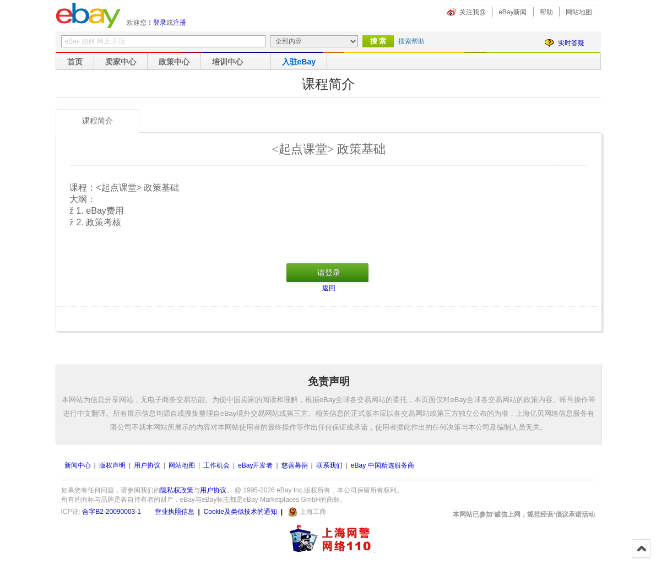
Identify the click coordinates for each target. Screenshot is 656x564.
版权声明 (112, 465)
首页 (75, 61)
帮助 (546, 12)
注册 (179, 22)
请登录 (328, 272)
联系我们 (329, 465)
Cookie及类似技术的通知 (240, 512)
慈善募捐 (294, 465)
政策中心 (174, 61)
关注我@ (472, 12)
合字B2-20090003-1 (111, 512)
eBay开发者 (255, 465)
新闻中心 (77, 465)
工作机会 (216, 465)
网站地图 (579, 12)
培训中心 (227, 61)
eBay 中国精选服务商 (382, 465)
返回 (328, 288)
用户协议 (147, 465)
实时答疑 (571, 43)
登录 (159, 22)
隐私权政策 (176, 490)
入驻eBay (299, 61)
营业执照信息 (174, 512)
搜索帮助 (411, 41)
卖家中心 (120, 61)
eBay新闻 (512, 12)
